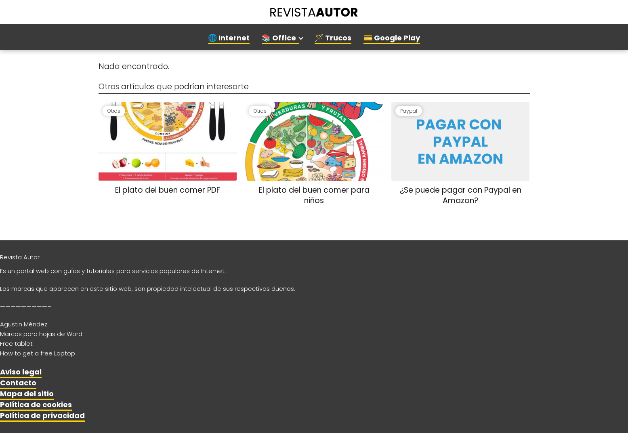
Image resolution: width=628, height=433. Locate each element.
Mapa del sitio (27, 394)
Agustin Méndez (23, 324)
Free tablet (16, 343)
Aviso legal (21, 372)
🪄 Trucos (333, 38)
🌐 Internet (229, 38)
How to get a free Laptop (37, 353)
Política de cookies (36, 404)
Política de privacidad (42, 415)
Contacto (18, 383)
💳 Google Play (391, 38)
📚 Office (279, 38)
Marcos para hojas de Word (41, 334)
